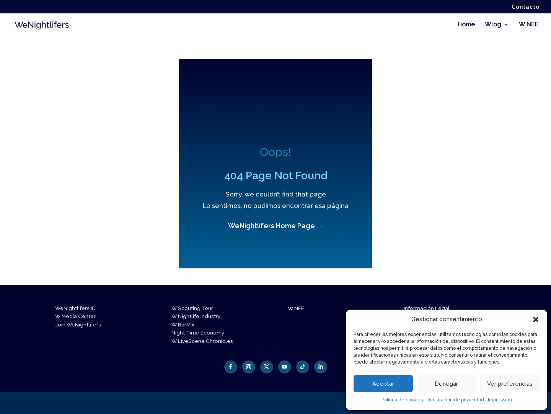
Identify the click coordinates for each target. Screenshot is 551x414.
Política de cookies (402, 400)
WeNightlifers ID (77, 308)
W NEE (529, 25)
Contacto (526, 7)
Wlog (493, 25)
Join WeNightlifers (80, 324)
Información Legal (428, 308)
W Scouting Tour (194, 308)
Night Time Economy (200, 332)
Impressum (500, 400)
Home (466, 25)
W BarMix (184, 324)
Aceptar (383, 383)
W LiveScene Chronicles (204, 341)
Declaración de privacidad (455, 400)
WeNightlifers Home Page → (275, 226)
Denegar (446, 383)
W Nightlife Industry (198, 316)
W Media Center (77, 316)
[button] (536, 319)
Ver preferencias (510, 383)
